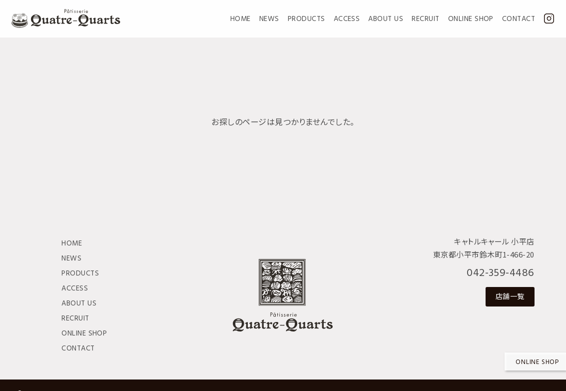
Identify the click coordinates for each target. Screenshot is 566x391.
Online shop (537, 362)
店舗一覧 (510, 296)
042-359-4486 (501, 273)
